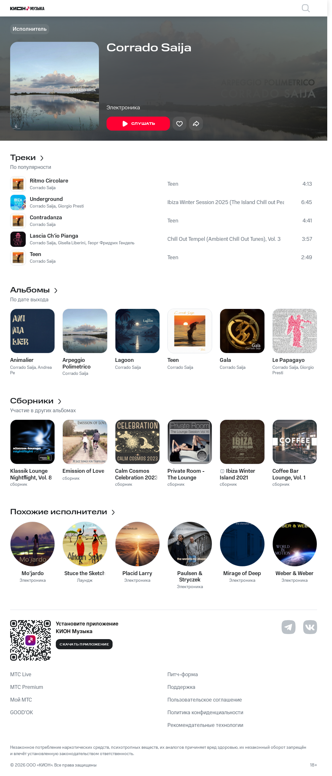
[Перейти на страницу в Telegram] (289, 627)
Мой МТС (21, 700)
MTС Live (20, 674)
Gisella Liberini (71, 243)
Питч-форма (182, 674)
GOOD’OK (21, 712)
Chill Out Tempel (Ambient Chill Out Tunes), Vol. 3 (224, 239)
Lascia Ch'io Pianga (54, 236)
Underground (46, 199)
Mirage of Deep (242, 573)
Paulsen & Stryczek (189, 576)
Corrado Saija (42, 188)
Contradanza (46, 217)
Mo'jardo (33, 573)
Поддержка (181, 687)
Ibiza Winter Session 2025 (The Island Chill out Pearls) (225, 202)
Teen (172, 184)
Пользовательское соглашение (204, 700)
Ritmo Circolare (49, 181)
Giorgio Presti (71, 206)
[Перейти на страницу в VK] (310, 627)
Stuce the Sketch (85, 573)
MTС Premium (26, 687)
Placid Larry (137, 573)
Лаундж (85, 580)
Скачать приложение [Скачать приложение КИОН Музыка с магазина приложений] (84, 644)
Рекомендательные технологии (205, 725)
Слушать (138, 124)
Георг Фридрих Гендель (111, 243)
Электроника (123, 108)
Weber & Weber (295, 573)
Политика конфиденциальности (205, 712)
